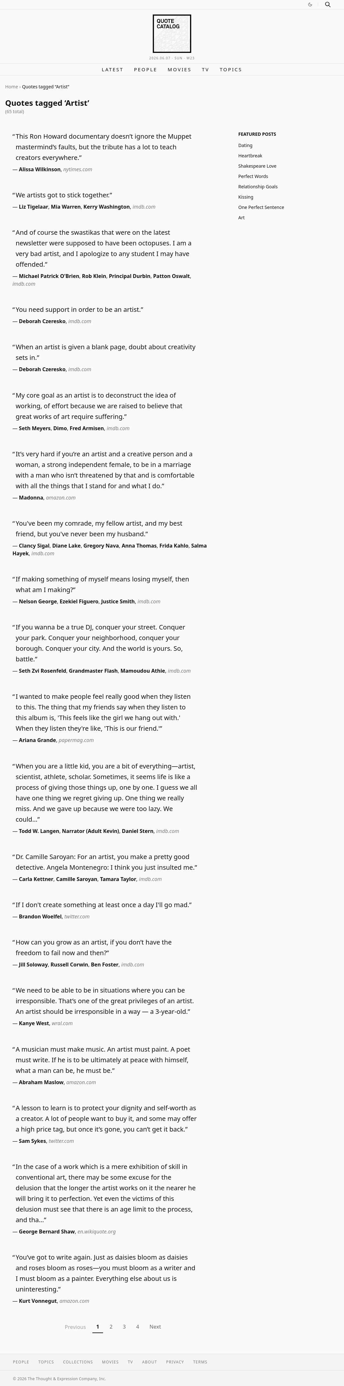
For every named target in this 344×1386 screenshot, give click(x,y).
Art (241, 217)
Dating (245, 145)
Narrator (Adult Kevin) (90, 831)
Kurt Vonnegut (38, 1300)
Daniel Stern (137, 831)
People (145, 69)
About (149, 1362)
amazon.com (61, 497)
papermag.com (76, 740)
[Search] (328, 4)
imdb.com (143, 206)
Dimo (60, 428)
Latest (113, 69)
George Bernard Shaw (47, 1231)
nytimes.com (77, 169)
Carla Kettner (36, 879)
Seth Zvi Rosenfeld (42, 670)
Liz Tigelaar (33, 206)
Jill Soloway (33, 964)
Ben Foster (104, 964)
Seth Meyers (35, 428)
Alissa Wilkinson (40, 169)
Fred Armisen (87, 428)
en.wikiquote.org (97, 1231)
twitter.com (76, 916)
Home (11, 87)
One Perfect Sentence (261, 207)
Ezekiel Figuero (79, 601)
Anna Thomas (139, 545)
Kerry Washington (106, 206)
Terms (200, 1362)
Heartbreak (250, 156)
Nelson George (38, 601)
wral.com (62, 1023)
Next (155, 1326)
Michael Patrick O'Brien (49, 276)
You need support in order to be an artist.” (79, 309)
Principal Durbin (130, 276)
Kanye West (34, 1023)
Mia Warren (66, 206)
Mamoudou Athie (142, 670)
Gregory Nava (101, 545)
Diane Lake (66, 545)
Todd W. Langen (39, 831)
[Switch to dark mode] (310, 4)
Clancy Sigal (34, 545)
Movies (180, 69)
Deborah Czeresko (42, 321)
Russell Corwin (70, 964)
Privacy (175, 1362)
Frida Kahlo (174, 545)
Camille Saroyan (77, 879)
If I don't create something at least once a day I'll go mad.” (104, 904)
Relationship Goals (258, 186)
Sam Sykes (32, 1140)
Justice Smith (118, 601)
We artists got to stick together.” (64, 195)
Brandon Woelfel (40, 916)
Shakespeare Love (257, 166)
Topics (231, 69)
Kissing (246, 197)
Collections (78, 1362)
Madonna (31, 497)
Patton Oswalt (171, 276)
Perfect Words (253, 176)
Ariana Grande (37, 740)
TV (205, 69)
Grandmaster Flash (93, 670)
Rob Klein (94, 276)
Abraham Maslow (41, 1082)
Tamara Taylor (118, 879)
